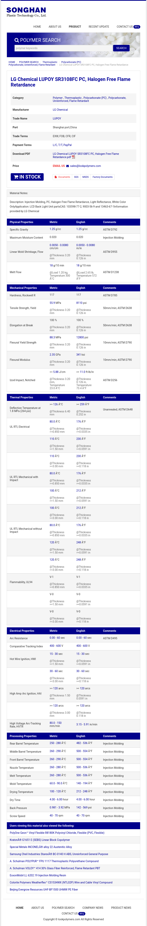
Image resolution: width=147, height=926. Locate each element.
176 (78, 421)
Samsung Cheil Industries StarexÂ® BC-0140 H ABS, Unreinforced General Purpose (59, 854)
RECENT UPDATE (99, 26)
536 (85, 743)
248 (78, 542)
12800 (80, 337)
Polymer (58, 97)
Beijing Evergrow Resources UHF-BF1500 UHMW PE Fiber (44, 889)
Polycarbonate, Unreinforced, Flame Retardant (32, 64)
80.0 (52, 421)
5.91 (86, 724)
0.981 (53, 807)
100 (52, 490)
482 (78, 743)
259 (82, 404)
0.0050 (54, 245)
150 (59, 722)
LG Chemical (60, 109)
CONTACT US (128, 27)
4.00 (52, 799)
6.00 (59, 799)
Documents (62, 177)
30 (56, 653)
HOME (37, 26)
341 (78, 354)
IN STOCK (27, 177)
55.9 (52, 302)
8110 (79, 302)
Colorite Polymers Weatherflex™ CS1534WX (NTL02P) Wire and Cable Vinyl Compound (61, 882)
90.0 (59, 783)
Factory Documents (103, 177)
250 (52, 743)
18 (51, 265)
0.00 (52, 637)
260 (52, 751)
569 (85, 807)
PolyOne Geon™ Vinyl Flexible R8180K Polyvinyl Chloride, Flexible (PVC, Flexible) (57, 832)
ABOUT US (55, 26)
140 (78, 783)
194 (85, 783)
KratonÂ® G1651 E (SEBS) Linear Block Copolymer (40, 839)
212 (78, 490)
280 (58, 743)
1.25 (52, 229)
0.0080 (64, 245)
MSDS (85, 177)
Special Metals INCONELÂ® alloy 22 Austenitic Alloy (41, 847)
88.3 (52, 337)
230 (78, 438)
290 (58, 751)
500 (78, 751)
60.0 (52, 783)
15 (51, 653)
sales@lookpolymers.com (85, 165)
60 (58, 637)
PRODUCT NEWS (122, 907)
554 (85, 751)
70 (56, 815)
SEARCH (121, 48)
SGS (76, 177)
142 (78, 807)
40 (51, 815)
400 (52, 645)
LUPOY (57, 118)
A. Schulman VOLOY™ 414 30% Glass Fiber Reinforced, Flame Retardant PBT (55, 868)
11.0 (82, 371)
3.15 (79, 724)
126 (55, 404)
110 (52, 438)
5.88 (55, 371)
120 (52, 542)
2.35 (52, 354)
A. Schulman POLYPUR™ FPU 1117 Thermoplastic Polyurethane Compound (54, 861)
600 (58, 645)
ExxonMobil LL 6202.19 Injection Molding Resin (38, 875)
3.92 (61, 807)
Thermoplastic (49, 62)
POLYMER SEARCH (28, 62)
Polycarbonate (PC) (71, 62)
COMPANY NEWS (93, 907)
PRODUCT (75, 26)
